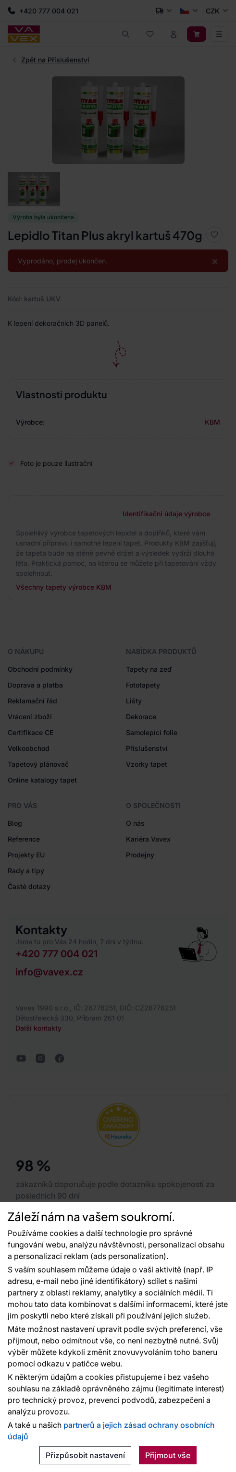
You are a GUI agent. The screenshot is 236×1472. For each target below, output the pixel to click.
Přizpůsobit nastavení (85, 1455)
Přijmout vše (167, 1455)
